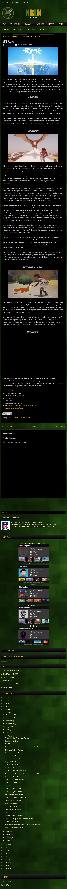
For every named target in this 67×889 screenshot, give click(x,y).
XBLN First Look (8, 674)
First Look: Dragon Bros (13, 759)
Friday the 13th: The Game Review (17, 738)
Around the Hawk (9, 684)
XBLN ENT (6, 687)
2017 (5, 712)
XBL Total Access (9, 671)
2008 (5, 869)
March (8, 835)
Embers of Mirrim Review (14, 750)
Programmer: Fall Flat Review (13, 810)
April (7, 832)
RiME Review (8, 41)
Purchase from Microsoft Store (14, 408)
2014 (5, 851)
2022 (5, 698)
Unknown (10, 45)
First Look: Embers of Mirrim (15, 756)
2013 (5, 854)
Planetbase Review (12, 822)
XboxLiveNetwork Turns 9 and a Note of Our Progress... (24, 747)
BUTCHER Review (11, 807)
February (9, 838)
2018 (5, 709)
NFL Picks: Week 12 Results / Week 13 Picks (26, 522)
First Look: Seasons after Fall (15, 798)
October (9, 721)
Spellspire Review (11, 741)
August (8, 727)
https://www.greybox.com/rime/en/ (25, 405)
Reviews (61, 24)
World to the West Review (14, 828)
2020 (5, 704)
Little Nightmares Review (14, 816)
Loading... (4, 661)
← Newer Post (7, 426)
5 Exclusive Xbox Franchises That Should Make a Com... (25, 825)
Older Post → (60, 426)
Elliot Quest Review (12, 786)
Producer (33, 626)
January (8, 841)
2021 (5, 700)
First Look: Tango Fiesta (13, 789)
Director (33, 585)
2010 (5, 863)
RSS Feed (25, 2)
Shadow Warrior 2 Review (14, 753)
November (9, 718)
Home (4, 24)
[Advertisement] (30, 504)
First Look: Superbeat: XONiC (15, 780)
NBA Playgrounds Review (14, 795)
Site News (5, 29)
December (9, 715)
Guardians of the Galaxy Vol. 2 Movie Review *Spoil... (24, 774)
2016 (5, 845)
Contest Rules (6, 885)
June (7, 733)
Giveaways (28, 24)
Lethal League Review (13, 801)
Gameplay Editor (33, 605)
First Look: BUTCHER (12, 813)
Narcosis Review (11, 804)
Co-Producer (33, 564)
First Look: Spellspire (12, 783)
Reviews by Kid (24, 36)
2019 (5, 707)
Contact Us (44, 29)
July (7, 730)
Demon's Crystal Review (13, 792)
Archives (16, 518)
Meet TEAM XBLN (15, 24)
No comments (36, 45)
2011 (5, 860)
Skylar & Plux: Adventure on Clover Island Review (22, 762)
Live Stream (40, 24)
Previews (51, 24)
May (7, 736)
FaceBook (5, 2)
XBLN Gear (15, 2)
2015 (5, 848)
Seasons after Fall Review (14, 777)
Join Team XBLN (18, 29)
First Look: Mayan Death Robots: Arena (19, 819)
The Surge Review (11, 768)
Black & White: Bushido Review (16, 771)
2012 (5, 857)
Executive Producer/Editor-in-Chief (33, 543)
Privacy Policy (6, 881)
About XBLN (31, 29)
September (10, 724)
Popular (6, 518)
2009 (5, 866)
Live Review (13, 36)
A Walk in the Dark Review (14, 765)
